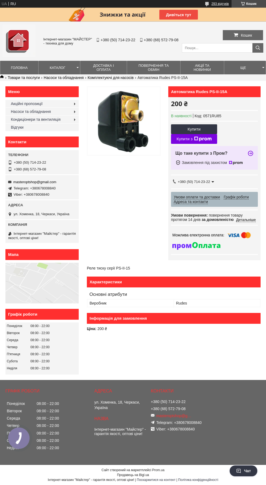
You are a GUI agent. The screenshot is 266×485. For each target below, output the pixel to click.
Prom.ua (158, 470)
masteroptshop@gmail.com (34, 182)
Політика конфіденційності (198, 480)
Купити (194, 129)
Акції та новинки (202, 68)
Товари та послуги (24, 77)
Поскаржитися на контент (156, 480)
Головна (19, 68)
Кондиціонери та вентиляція (36, 119)
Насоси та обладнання (64, 77)
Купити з (193, 139)
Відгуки (17, 127)
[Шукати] (257, 48)
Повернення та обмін (153, 68)
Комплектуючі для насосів (111, 77)
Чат (243, 470)
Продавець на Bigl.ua (133, 475)
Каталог (57, 68)
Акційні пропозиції (27, 104)
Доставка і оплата (103, 68)
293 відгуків (220, 4)
